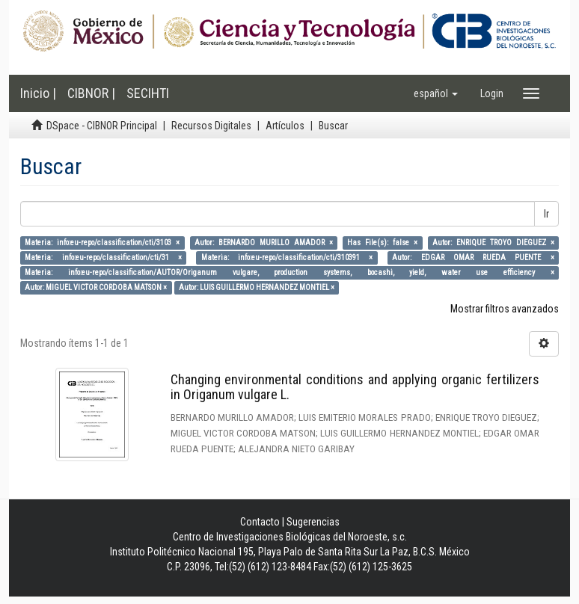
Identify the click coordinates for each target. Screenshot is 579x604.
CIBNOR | (91, 93)
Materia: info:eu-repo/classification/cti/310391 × (287, 257)
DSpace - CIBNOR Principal (101, 126)
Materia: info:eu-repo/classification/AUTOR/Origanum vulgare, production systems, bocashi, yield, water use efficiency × (289, 272)
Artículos (285, 126)
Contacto (260, 522)
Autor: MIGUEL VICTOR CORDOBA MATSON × (96, 287)
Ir (546, 214)
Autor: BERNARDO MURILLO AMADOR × (263, 242)
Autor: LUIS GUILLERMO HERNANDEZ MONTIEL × (256, 287)
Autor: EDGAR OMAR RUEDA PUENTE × (473, 257)
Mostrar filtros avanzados (504, 309)
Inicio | (38, 93)
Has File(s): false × (382, 242)
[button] (435, 93)
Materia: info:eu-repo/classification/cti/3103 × (102, 242)
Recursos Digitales (211, 126)
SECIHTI (147, 93)
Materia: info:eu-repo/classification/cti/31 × (103, 257)
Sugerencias (313, 522)
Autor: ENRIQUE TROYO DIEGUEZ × (493, 242)
